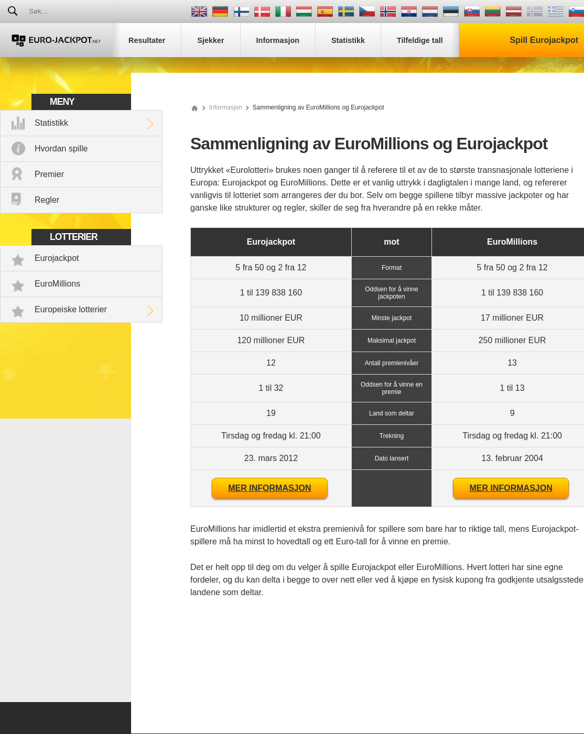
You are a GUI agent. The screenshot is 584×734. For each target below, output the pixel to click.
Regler (47, 199)
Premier (49, 174)
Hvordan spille (61, 148)
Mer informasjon (269, 488)
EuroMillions (57, 283)
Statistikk (51, 122)
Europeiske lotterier (71, 309)
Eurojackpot (57, 258)
